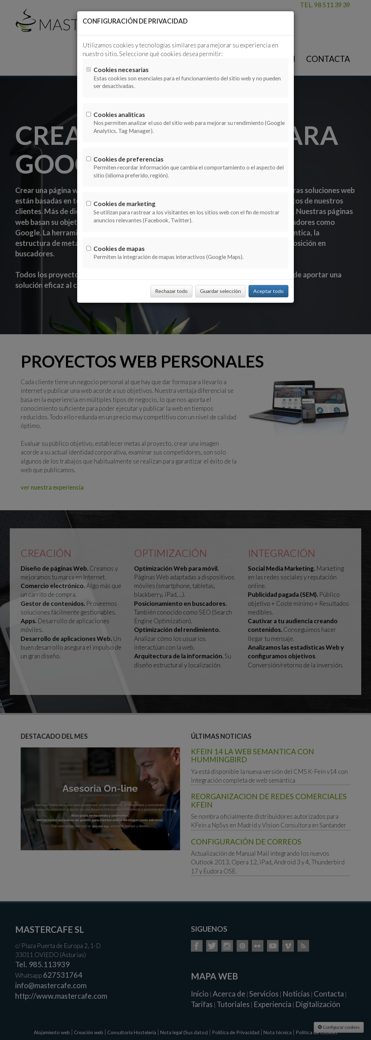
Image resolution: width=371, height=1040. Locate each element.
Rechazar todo (171, 291)
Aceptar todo (268, 291)
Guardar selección (220, 291)
